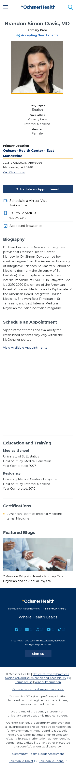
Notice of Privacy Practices (51, 674)
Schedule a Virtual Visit (41, 203)
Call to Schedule (41, 215)
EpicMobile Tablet (21, 761)
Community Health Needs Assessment (38, 753)
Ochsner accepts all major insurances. (38, 689)
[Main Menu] (6, 7)
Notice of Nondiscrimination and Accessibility (35, 677)
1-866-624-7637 (54, 608)
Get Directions (14, 172)
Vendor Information (47, 682)
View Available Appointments (25, 347)
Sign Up (41, 653)
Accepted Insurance (26, 226)
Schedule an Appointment (38, 189)
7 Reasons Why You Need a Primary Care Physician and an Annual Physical (33, 578)
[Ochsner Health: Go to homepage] (38, 6)
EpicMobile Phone (51, 761)
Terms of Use (24, 682)
